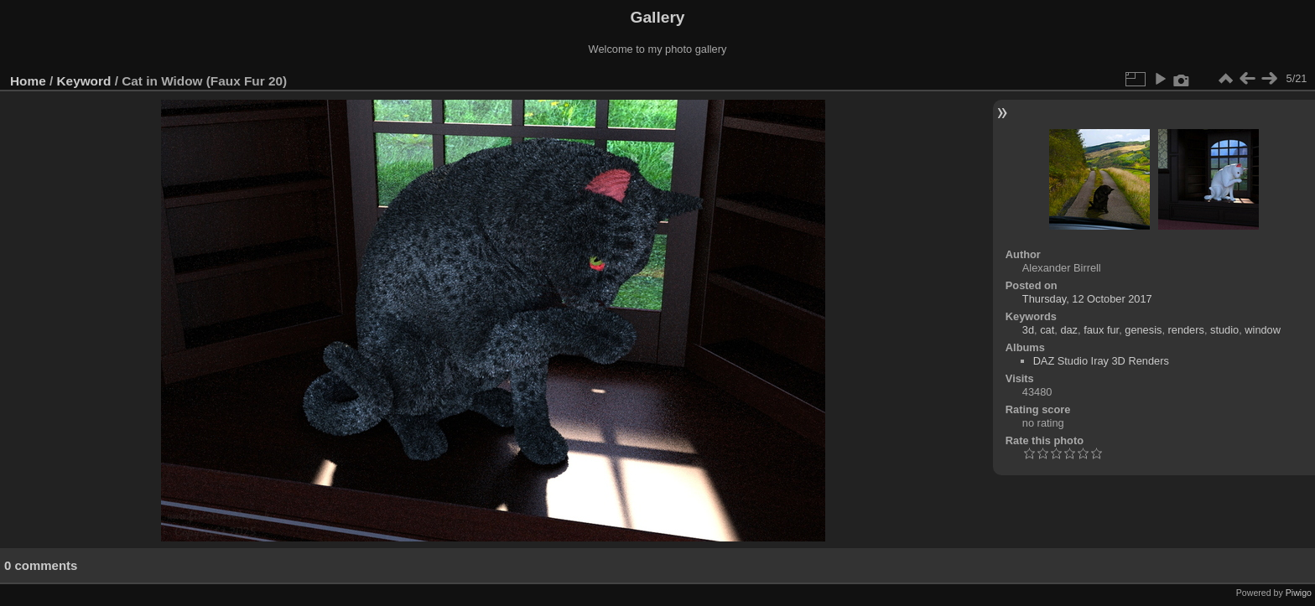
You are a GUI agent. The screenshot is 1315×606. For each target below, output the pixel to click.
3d (1028, 330)
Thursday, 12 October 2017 (1087, 299)
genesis (1143, 330)
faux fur (1101, 330)
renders (1186, 330)
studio (1224, 330)
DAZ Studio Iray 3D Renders (1101, 361)
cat (1047, 330)
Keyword (84, 81)
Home (28, 81)
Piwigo (1299, 593)
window (1263, 330)
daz (1069, 330)
